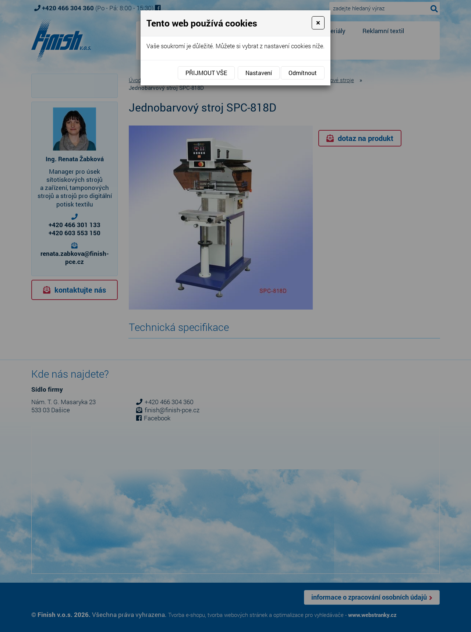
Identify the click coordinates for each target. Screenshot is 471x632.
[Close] (318, 22)
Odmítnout (302, 73)
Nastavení (258, 73)
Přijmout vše (206, 73)
